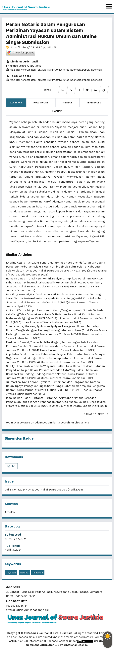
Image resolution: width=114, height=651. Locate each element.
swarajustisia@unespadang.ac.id (27, 610)
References (94, 102)
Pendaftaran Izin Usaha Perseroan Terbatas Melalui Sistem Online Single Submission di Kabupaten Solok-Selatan (55, 266)
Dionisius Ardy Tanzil (22, 61)
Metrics (68, 102)
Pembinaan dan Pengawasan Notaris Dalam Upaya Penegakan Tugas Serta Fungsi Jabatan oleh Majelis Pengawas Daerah (55, 386)
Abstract (16, 102)
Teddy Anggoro (18, 76)
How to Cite (40, 102)
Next (101, 414)
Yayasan (11, 572)
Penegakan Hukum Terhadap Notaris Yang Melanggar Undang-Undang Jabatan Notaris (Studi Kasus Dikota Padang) (56, 330)
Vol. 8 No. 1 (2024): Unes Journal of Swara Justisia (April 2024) (44, 489)
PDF (12, 466)
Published (12, 546)
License (57, 111)
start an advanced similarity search (46, 422)
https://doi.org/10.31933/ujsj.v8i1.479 (31, 47)
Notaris (24, 572)
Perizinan (38, 572)
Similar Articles (19, 255)
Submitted (13, 534)
